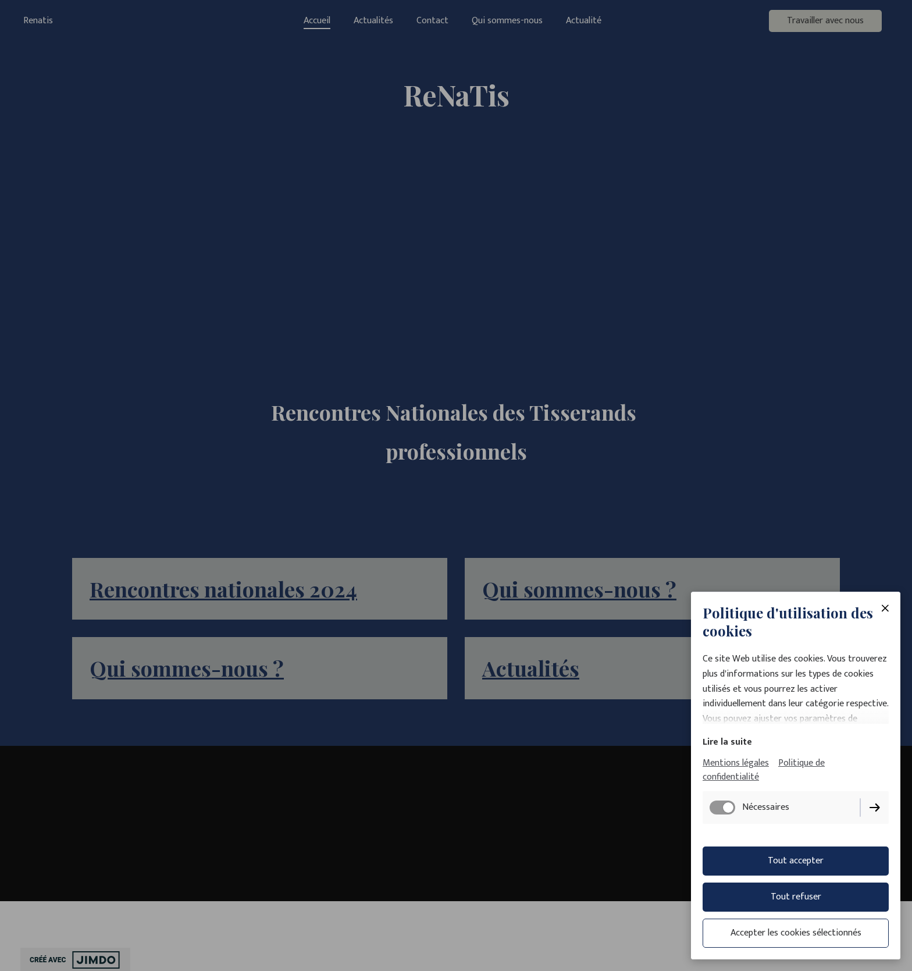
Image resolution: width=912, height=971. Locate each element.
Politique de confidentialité (764, 770)
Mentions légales (736, 763)
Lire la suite (727, 742)
